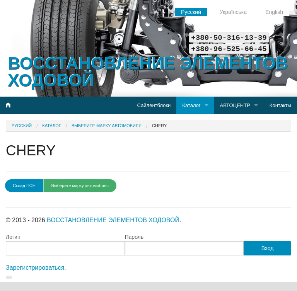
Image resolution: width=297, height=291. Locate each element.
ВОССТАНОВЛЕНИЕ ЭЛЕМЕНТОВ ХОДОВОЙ (148, 72)
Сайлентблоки (154, 105)
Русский (191, 12)
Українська (233, 12)
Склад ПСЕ (24, 185)
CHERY (159, 125)
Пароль (134, 237)
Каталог (191, 105)
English (274, 12)
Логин (13, 237)
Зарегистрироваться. (36, 267)
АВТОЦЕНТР (235, 105)
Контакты (280, 105)
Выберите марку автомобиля (107, 125)
